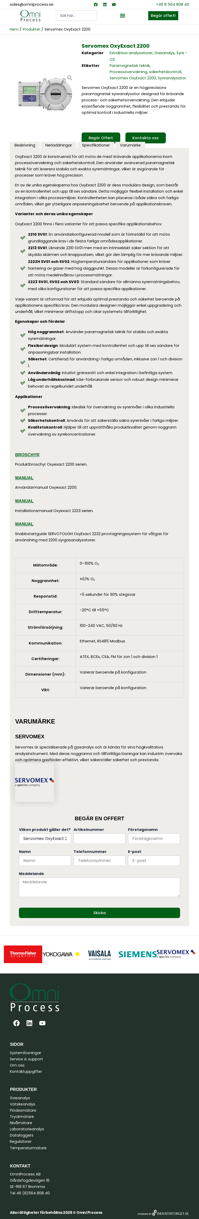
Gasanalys (164, 52)
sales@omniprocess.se (31, 4)
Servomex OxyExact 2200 (133, 78)
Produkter (31, 29)
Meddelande (31, 873)
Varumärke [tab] (130, 145)
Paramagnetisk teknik (130, 65)
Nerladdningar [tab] (58, 145)
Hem (14, 29)
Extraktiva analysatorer (131, 52)
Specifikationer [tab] (96, 145)
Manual (24, 477)
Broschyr (27, 454)
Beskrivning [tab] (25, 145)
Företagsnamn (143, 829)
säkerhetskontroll (165, 71)
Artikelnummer (89, 829)
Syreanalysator (172, 78)
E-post (134, 851)
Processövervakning (128, 71)
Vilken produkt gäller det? (44, 829)
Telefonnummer (90, 851)
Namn (25, 851)
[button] (122, 15)
